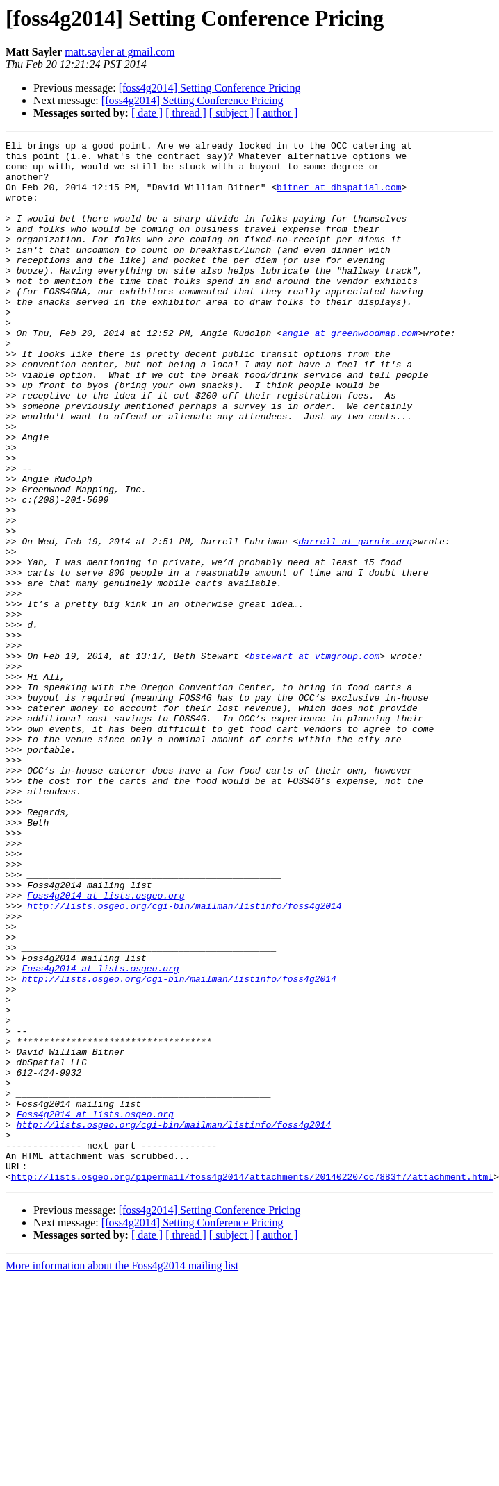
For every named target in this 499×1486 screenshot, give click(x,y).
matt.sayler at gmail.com (119, 52)
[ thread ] (185, 113)
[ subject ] (231, 113)
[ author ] (277, 113)
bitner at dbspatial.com (339, 197)
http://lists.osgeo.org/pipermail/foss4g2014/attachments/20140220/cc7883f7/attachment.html (252, 1384)
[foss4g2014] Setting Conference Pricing (210, 88)
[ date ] (147, 113)
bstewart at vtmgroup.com (314, 759)
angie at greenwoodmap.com (350, 372)
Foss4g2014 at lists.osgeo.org (105, 1047)
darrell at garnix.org (355, 622)
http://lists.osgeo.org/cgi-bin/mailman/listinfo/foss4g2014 (184, 1059)
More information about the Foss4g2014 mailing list (122, 1474)
